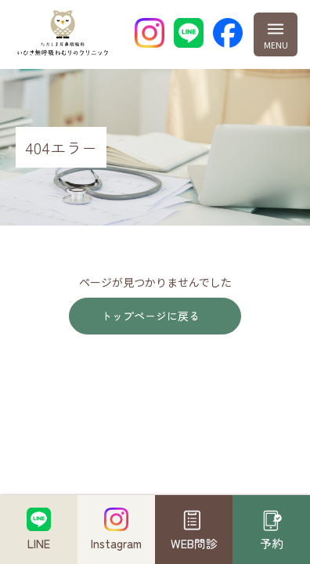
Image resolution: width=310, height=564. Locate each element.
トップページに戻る (150, 316)
